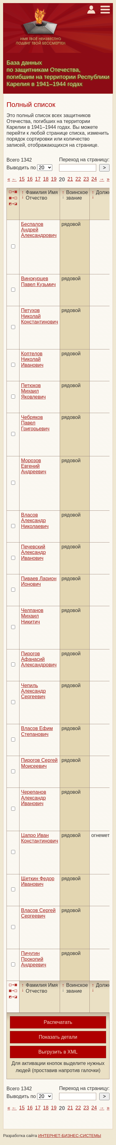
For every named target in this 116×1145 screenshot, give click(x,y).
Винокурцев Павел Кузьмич (38, 281)
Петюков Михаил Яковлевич (33, 391)
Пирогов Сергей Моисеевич (39, 763)
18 (46, 179)
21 (70, 179)
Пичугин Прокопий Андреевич (33, 959)
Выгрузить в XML (58, 1051)
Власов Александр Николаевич (35, 520)
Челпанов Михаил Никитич (32, 616)
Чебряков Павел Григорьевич (35, 423)
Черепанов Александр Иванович (33, 797)
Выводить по (21, 167)
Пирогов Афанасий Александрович (39, 659)
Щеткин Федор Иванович (37, 881)
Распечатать (58, 1022)
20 (62, 179)
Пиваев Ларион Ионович (38, 581)
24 (94, 179)
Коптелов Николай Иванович (32, 359)
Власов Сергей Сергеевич (38, 913)
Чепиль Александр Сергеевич (33, 691)
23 (86, 179)
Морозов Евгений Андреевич (33, 466)
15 (22, 179)
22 (78, 179)
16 (30, 179)
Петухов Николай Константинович (39, 316)
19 (54, 179)
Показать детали (58, 1037)
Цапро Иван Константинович (39, 838)
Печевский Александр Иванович (33, 552)
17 (38, 179)
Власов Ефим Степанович (37, 731)
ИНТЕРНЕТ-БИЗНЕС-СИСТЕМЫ (69, 1135)
